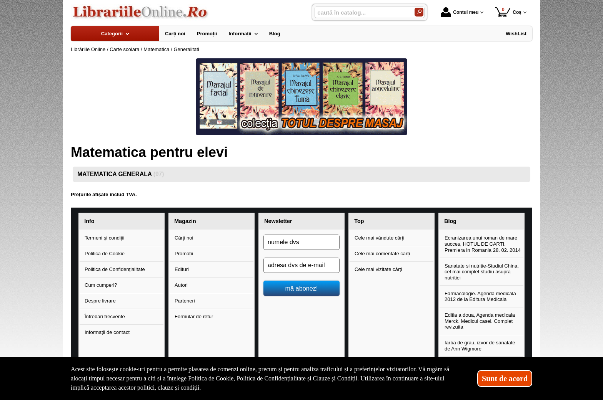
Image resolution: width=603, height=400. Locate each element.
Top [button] (359, 221)
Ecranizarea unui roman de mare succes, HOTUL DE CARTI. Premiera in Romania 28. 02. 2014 (483, 244)
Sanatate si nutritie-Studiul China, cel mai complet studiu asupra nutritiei (482, 272)
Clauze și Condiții (335, 378)
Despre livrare (100, 301)
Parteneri (185, 301)
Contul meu (459, 12)
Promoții (184, 253)
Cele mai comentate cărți (382, 253)
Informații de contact (107, 332)
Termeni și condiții (104, 238)
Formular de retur (194, 316)
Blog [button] (450, 221)
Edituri (182, 269)
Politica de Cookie (105, 253)
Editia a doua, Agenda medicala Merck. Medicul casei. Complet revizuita (480, 321)
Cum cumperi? (101, 285)
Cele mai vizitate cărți (378, 269)
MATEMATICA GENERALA (120, 174)
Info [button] (89, 221)
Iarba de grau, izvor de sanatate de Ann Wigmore (480, 346)
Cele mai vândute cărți (379, 238)
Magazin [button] (185, 221)
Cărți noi (184, 238)
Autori (181, 285)
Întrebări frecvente (105, 316)
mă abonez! (301, 288)
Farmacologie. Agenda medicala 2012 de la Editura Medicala (480, 296)
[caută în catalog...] (361, 12)
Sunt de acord (505, 378)
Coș (508, 12)
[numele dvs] (301, 242)
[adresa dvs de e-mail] (301, 265)
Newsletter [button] (278, 221)
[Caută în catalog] (419, 12)
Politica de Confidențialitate (115, 269)
